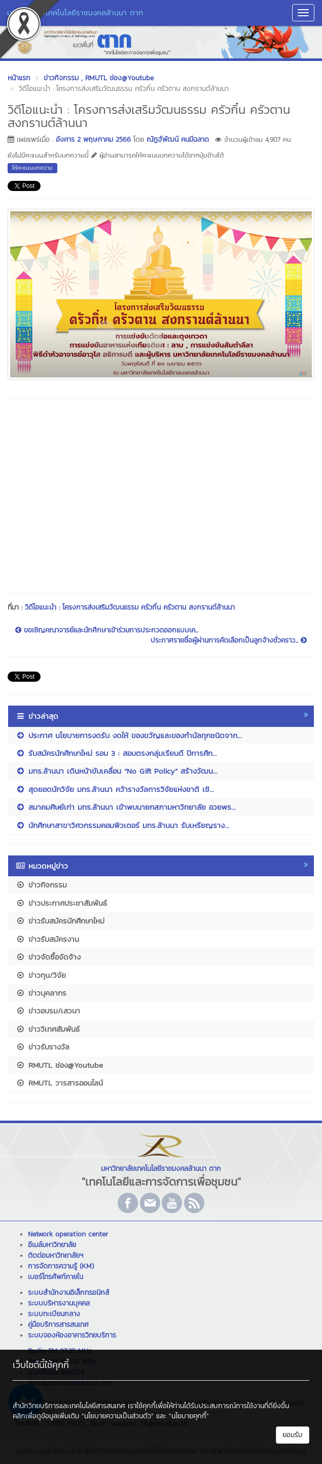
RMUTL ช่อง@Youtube (59, 1065)
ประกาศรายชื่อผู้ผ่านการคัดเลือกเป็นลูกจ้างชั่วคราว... (229, 640)
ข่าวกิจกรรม (41, 884)
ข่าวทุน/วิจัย (41, 975)
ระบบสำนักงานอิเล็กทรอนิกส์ (68, 1292)
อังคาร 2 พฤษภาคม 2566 (93, 139)
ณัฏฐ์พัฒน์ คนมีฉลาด (178, 139)
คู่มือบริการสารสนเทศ (58, 1324)
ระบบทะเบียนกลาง (54, 1314)
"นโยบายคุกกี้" (189, 1416)
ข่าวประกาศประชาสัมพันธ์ (61, 903)
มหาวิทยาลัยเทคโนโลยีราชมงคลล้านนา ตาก (75, 12)
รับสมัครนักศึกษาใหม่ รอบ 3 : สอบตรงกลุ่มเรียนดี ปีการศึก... (116, 753)
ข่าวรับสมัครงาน (47, 939)
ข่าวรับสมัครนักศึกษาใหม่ (60, 921)
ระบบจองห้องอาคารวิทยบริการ (72, 1335)
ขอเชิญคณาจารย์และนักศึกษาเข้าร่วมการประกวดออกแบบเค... (106, 630)
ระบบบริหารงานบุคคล (59, 1303)
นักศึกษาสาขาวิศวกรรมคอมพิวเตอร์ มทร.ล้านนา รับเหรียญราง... (122, 825)
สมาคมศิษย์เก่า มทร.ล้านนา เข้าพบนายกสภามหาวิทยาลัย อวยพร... (126, 807)
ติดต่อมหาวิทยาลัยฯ (55, 1255)
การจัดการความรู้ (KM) (61, 1266)
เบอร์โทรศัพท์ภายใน (55, 1276)
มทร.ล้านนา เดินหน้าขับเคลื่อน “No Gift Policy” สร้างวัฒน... (117, 771)
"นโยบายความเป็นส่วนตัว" (118, 1416)
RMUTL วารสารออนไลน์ (59, 1083)
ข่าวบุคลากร (41, 993)
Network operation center (68, 1234)
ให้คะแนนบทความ (32, 168)
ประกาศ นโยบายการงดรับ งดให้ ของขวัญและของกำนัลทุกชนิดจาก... (129, 735)
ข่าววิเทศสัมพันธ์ (48, 1029)
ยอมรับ (292, 1434)
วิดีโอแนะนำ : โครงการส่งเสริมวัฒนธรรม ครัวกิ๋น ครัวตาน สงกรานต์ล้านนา (130, 607)
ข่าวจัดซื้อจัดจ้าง (48, 957)
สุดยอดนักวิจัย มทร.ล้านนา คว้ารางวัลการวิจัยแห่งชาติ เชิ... (115, 789)
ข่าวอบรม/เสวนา (48, 1010)
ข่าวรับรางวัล (42, 1047)
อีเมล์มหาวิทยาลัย (52, 1244)
